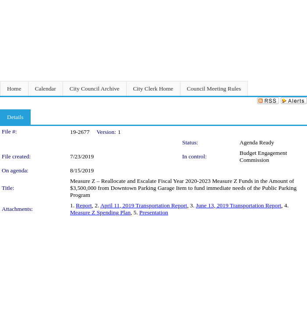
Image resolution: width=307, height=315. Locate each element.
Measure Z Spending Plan (100, 212)
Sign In (296, 5)
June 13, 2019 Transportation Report (238, 205)
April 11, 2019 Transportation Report (143, 205)
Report (84, 205)
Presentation (153, 212)
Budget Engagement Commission (263, 156)
